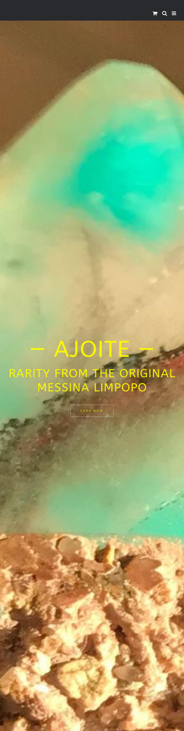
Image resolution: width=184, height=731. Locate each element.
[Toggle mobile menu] (174, 13)
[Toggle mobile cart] (155, 13)
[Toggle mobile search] (164, 13)
